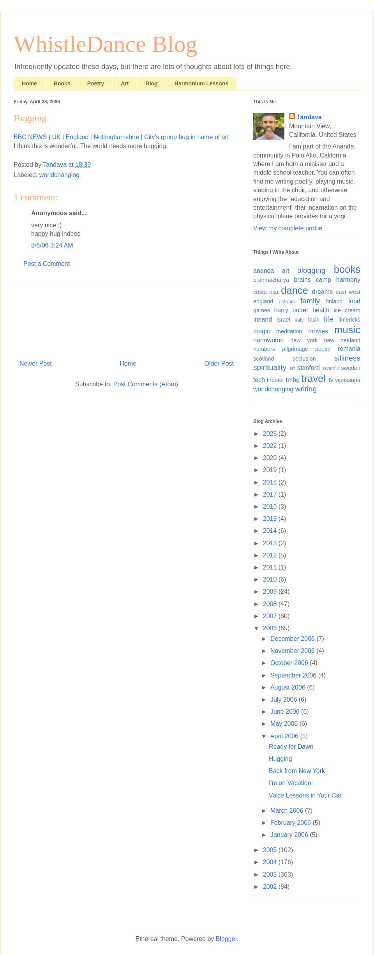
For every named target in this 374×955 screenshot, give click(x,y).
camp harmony (338, 279)
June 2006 (285, 711)
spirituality (269, 367)
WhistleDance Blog (106, 44)
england (263, 301)
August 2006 (288, 687)
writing (306, 389)
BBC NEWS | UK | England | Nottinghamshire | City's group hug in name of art (121, 137)
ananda (263, 270)
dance (294, 290)
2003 (271, 874)
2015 (271, 518)
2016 (271, 506)
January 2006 (290, 834)
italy (299, 320)
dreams (322, 291)
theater (275, 380)
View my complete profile (288, 228)
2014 (271, 530)
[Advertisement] (126, 317)
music (347, 329)
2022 (271, 445)
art (285, 270)
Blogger (226, 939)
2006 (271, 628)
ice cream (346, 310)
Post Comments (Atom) (145, 384)
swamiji (331, 368)
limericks (349, 320)
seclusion (304, 358)
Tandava (309, 117)
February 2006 (291, 822)
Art (125, 83)
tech (259, 380)
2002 (271, 886)
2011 (271, 567)
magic (261, 331)
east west (347, 292)
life (328, 319)
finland (334, 301)
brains (302, 279)
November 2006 (293, 650)
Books (62, 83)
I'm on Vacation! (291, 783)
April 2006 (285, 736)
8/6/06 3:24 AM (52, 245)
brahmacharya (271, 280)
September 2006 (294, 675)
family (310, 301)
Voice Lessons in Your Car (305, 795)
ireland (262, 319)
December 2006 (293, 638)
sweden (350, 368)
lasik (313, 320)
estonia (287, 301)
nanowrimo (268, 340)
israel (283, 320)
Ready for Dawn (291, 746)
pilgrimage (295, 349)
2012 (271, 555)
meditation (289, 331)
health (321, 310)
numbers (264, 349)
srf (292, 368)
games (261, 310)
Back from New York (297, 771)
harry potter (291, 310)
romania (349, 348)
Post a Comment (46, 263)
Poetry (95, 83)
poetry (323, 349)
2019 (271, 470)
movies (318, 331)
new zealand (342, 340)
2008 (271, 604)
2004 (271, 862)
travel (314, 378)
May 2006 (285, 723)
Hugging (280, 758)
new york (304, 340)
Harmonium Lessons (201, 83)
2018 (271, 482)
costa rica (265, 292)
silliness (347, 358)
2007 (271, 616)
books (347, 269)
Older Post (219, 363)
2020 (271, 458)
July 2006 (284, 699)
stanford (308, 367)
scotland (263, 358)
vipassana (347, 380)
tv (330, 380)
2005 (271, 850)
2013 (271, 543)
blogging (311, 270)
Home (29, 83)
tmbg (293, 380)
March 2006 (287, 810)
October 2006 (290, 663)
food (354, 301)
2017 (271, 494)
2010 (271, 579)
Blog (152, 83)
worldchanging (59, 175)
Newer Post (35, 363)
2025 (271, 433)
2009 (271, 591)
